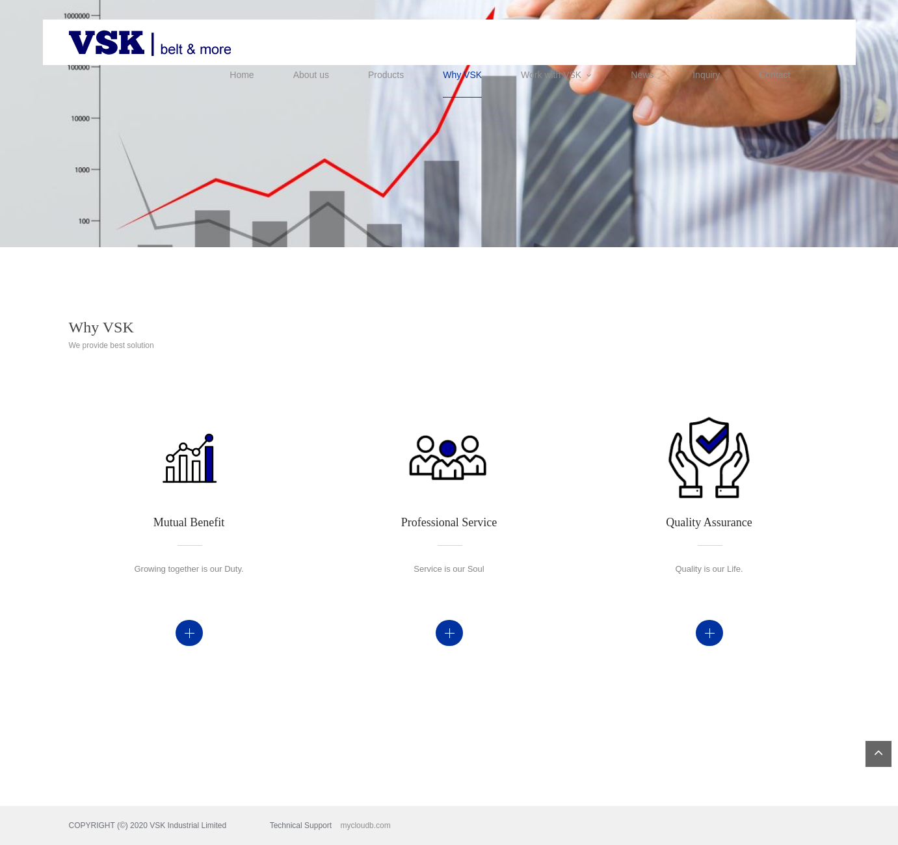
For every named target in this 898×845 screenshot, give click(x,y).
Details (189, 633)
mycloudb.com (356, 825)
